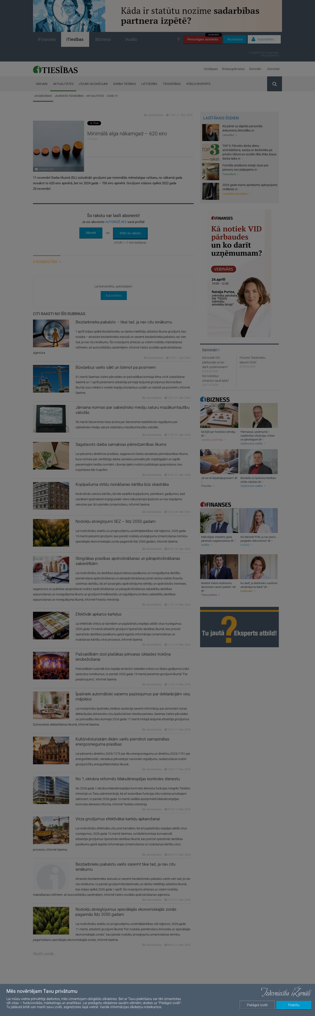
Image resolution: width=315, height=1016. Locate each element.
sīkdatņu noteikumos (145, 1007)
